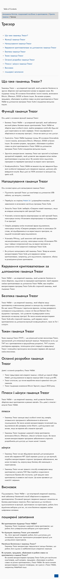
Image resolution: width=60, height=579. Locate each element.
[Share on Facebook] (3, 30)
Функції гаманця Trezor (15, 39)
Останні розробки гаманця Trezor (20, 59)
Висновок (9, 67)
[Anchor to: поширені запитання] (37, 517)
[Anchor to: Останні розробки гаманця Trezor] (56, 361)
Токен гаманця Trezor (14, 55)
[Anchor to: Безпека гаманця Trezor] (41, 296)
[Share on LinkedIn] (11, 30)
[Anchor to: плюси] (12, 411)
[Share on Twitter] (7, 30)
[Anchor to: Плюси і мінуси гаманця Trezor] (52, 392)
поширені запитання (14, 71)
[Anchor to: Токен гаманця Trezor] (37, 331)
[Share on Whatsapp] (19, 30)
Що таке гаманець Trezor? (16, 35)
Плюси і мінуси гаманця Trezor (18, 63)
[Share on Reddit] (15, 30)
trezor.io (26, 200)
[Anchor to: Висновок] (19, 487)
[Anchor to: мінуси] (13, 447)
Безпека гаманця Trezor (15, 51)
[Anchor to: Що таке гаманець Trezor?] (45, 81)
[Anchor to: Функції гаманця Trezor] (41, 111)
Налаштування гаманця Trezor (18, 43)
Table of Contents (9, 9)
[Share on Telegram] (23, 30)
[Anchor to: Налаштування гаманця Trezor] (51, 181)
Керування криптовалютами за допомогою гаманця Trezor (30, 47)
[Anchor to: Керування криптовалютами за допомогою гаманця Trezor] (56, 269)
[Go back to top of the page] (56, 575)
